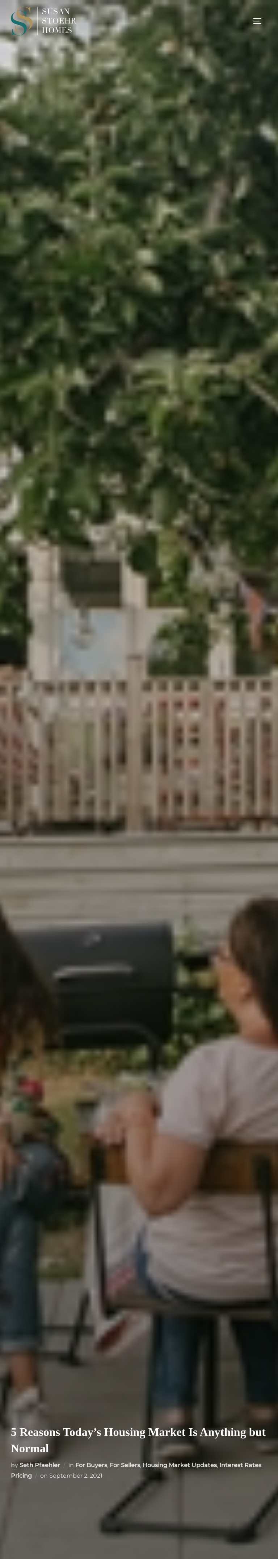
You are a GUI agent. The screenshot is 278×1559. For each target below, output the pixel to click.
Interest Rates (240, 1465)
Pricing (21, 1475)
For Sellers (125, 1465)
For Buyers (91, 1465)
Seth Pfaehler (40, 1465)
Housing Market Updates (180, 1465)
